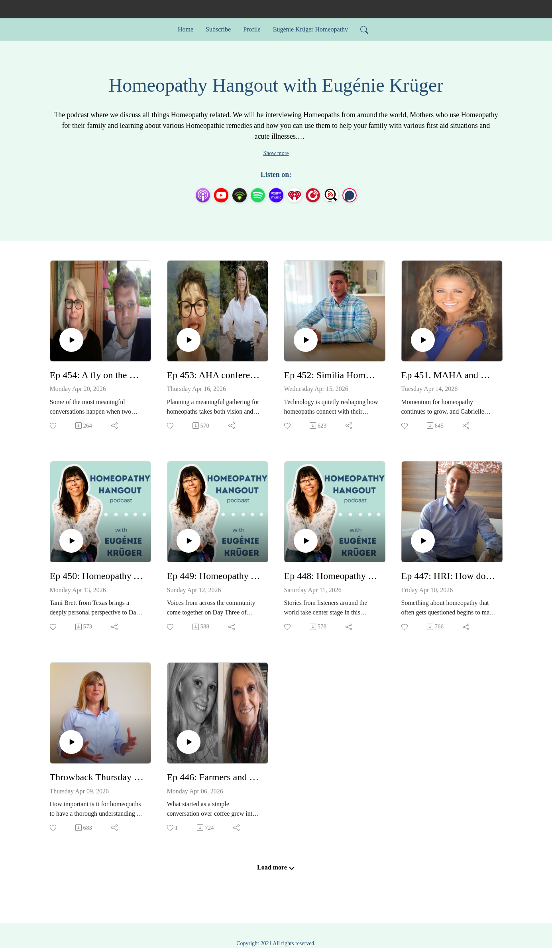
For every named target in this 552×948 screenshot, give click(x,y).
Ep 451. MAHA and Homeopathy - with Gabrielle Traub (448, 375)
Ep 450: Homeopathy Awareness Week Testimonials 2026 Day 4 (97, 576)
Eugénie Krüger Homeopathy (310, 29)
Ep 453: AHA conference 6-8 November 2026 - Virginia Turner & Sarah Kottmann (214, 375)
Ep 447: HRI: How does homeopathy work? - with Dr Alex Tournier (448, 576)
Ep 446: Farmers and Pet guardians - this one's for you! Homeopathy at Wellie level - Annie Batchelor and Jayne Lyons (214, 777)
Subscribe (218, 29)
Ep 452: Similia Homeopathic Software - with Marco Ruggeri (331, 375)
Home (185, 29)
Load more (276, 867)
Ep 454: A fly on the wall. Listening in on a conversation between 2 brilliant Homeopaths (97, 375)
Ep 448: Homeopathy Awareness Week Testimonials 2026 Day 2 (331, 576)
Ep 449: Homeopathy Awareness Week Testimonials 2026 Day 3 (214, 576)
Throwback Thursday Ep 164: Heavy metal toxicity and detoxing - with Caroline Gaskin (97, 777)
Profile (252, 29)
